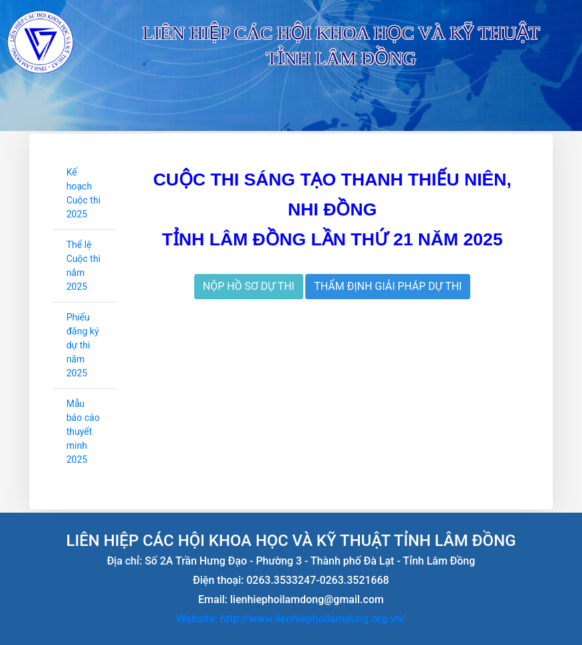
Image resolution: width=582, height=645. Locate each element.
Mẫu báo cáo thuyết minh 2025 (83, 431)
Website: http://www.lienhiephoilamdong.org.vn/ (291, 618)
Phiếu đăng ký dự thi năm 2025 (83, 345)
